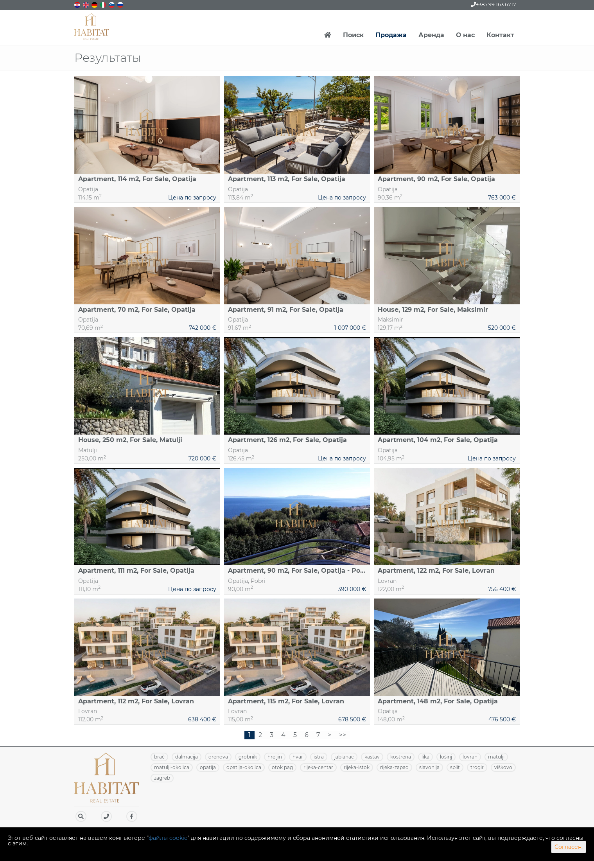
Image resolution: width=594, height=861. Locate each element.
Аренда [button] (431, 35)
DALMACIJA (186, 757)
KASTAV (372, 757)
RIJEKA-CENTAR (318, 767)
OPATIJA (208, 767)
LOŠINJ (446, 757)
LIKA (425, 757)
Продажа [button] (391, 35)
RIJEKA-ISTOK (357, 767)
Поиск (353, 35)
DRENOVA (218, 757)
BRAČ (159, 757)
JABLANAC (344, 757)
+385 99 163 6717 (493, 4)
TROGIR (477, 767)
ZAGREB (162, 778)
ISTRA (319, 757)
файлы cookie (168, 837)
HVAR (298, 757)
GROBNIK (248, 757)
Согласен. (569, 846)
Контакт (500, 35)
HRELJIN (274, 757)
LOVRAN (470, 757)
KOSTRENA (400, 757)
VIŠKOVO (503, 767)
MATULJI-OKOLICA (171, 767)
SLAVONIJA (429, 767)
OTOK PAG (282, 767)
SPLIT (455, 767)
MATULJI (496, 757)
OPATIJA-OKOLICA (243, 767)
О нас (465, 35)
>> (342, 735)
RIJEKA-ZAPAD (394, 767)
